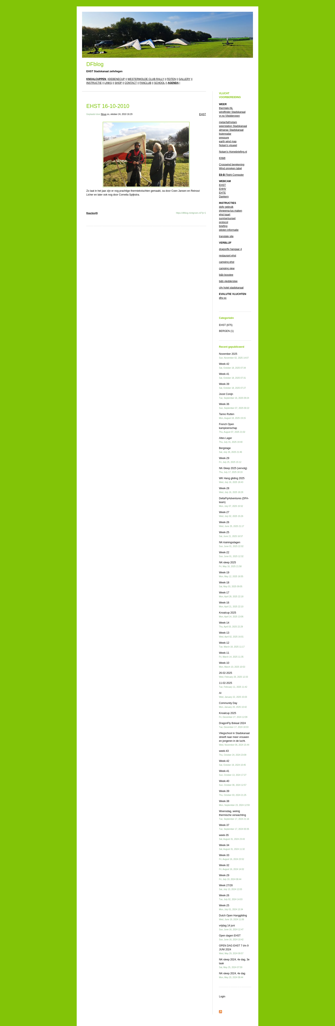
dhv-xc (222, 297)
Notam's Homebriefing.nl (233, 151)
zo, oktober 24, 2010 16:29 (119, 114)
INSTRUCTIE (94, 82)
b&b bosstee (226, 274)
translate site (226, 236)
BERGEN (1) (226, 331)
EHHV (222, 188)
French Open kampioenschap (232, 428)
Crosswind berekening (231, 164)
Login (222, 996)
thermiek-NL (226, 108)
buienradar (225, 133)
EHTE (222, 192)
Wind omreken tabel (230, 168)
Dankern (224, 196)
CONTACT (131, 82)
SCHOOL (159, 82)
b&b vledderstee (228, 281)
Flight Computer (231, 174)
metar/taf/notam (228, 122)
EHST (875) (225, 325)
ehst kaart (224, 214)
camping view (227, 268)
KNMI (222, 158)
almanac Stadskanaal (231, 129)
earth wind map (228, 141)
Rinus (103, 114)
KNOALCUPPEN (96, 79)
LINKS (108, 82)
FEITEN (171, 79)
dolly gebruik (226, 206)
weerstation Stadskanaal (233, 126)
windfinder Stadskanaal (232, 111)
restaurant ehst (227, 255)
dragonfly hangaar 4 (230, 249)
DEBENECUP (117, 79)
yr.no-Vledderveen (229, 115)
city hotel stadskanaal (231, 287)
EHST (202, 114)
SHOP (118, 82)
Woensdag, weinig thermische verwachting (234, 815)
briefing (223, 226)
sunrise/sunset (227, 218)
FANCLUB (145, 82)
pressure (224, 137)
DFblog (95, 64)
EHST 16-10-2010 (107, 106)
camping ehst (226, 262)
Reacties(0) (92, 213)
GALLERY (184, 79)
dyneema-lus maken (230, 210)
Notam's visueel (228, 145)
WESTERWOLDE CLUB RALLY (146, 79)
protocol (223, 222)
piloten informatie (228, 229)
